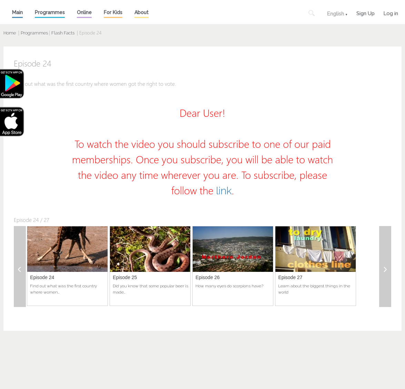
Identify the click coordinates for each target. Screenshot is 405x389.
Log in (390, 12)
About (141, 12)
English (335, 14)
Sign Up (365, 12)
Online (84, 12)
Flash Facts (62, 32)
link (224, 191)
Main (17, 12)
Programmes (50, 12)
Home (9, 32)
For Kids (113, 12)
